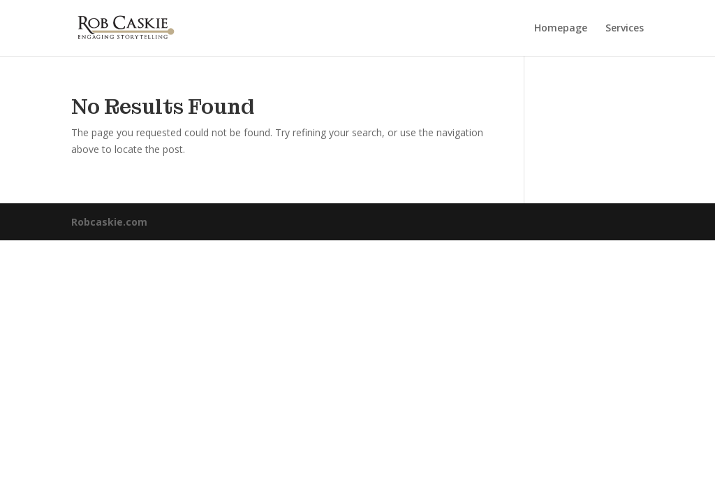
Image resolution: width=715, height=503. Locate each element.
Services (624, 28)
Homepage (560, 28)
